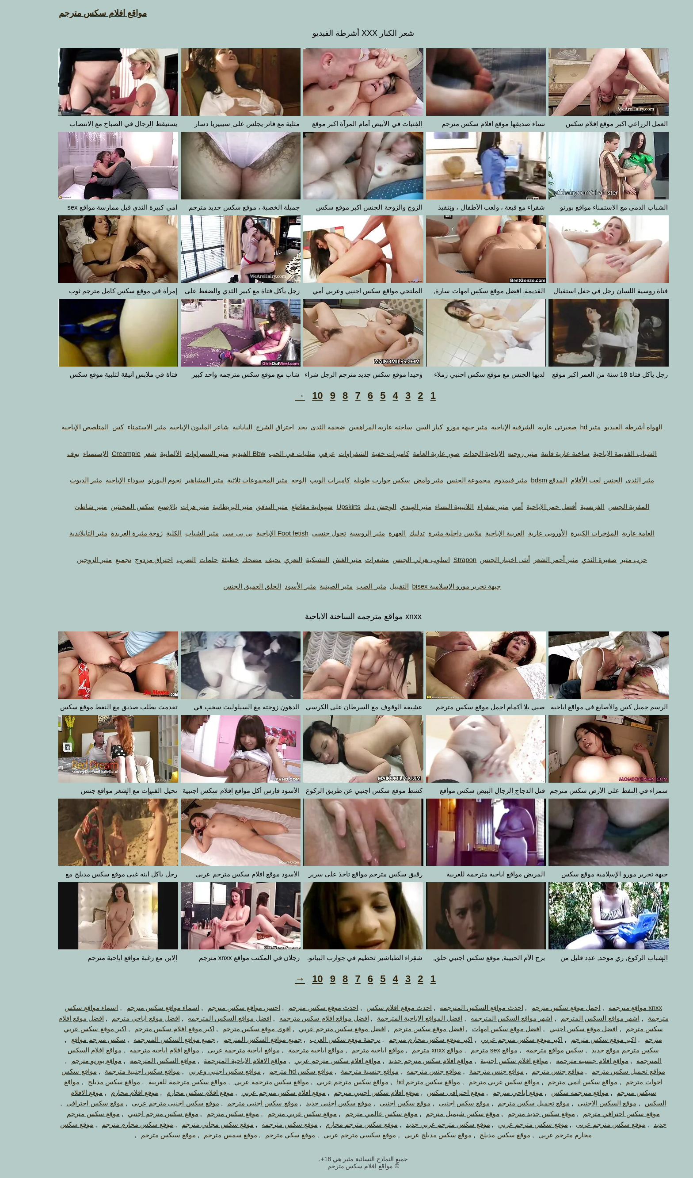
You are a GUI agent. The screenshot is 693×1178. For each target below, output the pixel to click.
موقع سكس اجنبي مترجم (245, 1103)
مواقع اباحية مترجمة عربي (227, 1050)
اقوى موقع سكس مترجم (240, 1029)
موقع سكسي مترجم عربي (343, 1135)
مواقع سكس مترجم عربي (336, 1082)
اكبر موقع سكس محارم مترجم (414, 1039)
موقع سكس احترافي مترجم (604, 1113)
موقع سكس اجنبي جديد (322, 1103)
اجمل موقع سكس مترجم (549, 1007)
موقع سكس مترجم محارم (345, 1124)
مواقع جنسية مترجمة (352, 1071)
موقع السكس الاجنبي (590, 1103)
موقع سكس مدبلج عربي (421, 1135)
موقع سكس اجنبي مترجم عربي (158, 1103)
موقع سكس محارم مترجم (121, 1124)
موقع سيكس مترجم (151, 1135)
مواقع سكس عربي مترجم (487, 1082)
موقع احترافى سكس (438, 1092)
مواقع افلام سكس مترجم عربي (321, 1060)
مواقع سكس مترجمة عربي (254, 1082)
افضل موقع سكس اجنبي (567, 1029)
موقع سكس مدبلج (488, 1135)
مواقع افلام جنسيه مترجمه (575, 1060)
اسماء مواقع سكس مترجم (146, 1007)
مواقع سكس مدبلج (97, 1082)
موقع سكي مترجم (273, 1135)
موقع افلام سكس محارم (183, 1092)
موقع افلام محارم (117, 1092)
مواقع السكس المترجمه (146, 1060)
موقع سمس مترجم (213, 1135)
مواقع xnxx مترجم (420, 1050)
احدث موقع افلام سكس (382, 1007)
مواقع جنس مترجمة (480, 1071)
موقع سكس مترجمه (273, 1124)
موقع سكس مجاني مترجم (201, 1124)
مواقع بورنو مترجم (79, 1060)
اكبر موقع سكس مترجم (587, 1039)
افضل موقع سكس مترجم (412, 1029)
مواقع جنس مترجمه (417, 1071)
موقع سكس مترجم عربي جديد (431, 1124)
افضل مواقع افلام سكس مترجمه (307, 1018)
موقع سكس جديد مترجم (524, 1113)
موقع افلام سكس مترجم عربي (267, 1092)
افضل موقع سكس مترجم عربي (325, 1029)
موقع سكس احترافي (78, 1103)
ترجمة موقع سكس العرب (328, 1039)
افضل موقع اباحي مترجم (129, 1018)
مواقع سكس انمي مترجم (566, 1082)
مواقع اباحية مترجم (361, 1050)
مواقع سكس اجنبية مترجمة (126, 1071)
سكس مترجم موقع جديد (608, 1050)
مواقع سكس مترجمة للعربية (171, 1082)
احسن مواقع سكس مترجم (227, 1007)
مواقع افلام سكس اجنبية (497, 1060)
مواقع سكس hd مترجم (284, 1071)
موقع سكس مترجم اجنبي (146, 1113)
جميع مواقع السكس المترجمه (157, 1039)
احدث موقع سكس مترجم (306, 1007)
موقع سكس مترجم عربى (594, 1124)
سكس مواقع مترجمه (538, 1050)
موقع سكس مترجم (216, 1113)
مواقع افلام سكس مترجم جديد (414, 1060)
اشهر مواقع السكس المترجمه (495, 1018)
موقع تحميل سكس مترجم (517, 1103)
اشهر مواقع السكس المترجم (583, 1018)
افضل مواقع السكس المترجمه (213, 1018)
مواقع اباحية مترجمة (299, 1050)
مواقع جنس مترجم (540, 1071)
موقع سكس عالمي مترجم (364, 1113)
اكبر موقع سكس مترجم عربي (505, 1039)
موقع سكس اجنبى (447, 1103)
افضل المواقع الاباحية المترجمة (403, 1018)
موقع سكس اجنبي (388, 1103)
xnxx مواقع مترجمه (618, 1007)
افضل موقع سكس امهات (490, 1029)
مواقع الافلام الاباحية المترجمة (228, 1060)
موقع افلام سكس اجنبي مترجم (359, 1092)
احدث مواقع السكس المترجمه (464, 1007)
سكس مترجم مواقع (81, 1039)
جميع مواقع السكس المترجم (245, 1039)
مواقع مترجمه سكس (563, 1092)
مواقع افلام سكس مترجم (86, 13)
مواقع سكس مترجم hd (411, 1082)
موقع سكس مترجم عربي (516, 1124)
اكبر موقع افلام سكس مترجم (158, 1029)
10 (300, 395)
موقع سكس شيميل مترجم (446, 1113)
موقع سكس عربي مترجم (285, 1113)
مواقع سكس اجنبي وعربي (207, 1071)
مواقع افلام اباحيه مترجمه (148, 1050)
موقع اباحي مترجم (501, 1092)
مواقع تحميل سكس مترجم (611, 1071)
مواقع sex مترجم (477, 1050)
